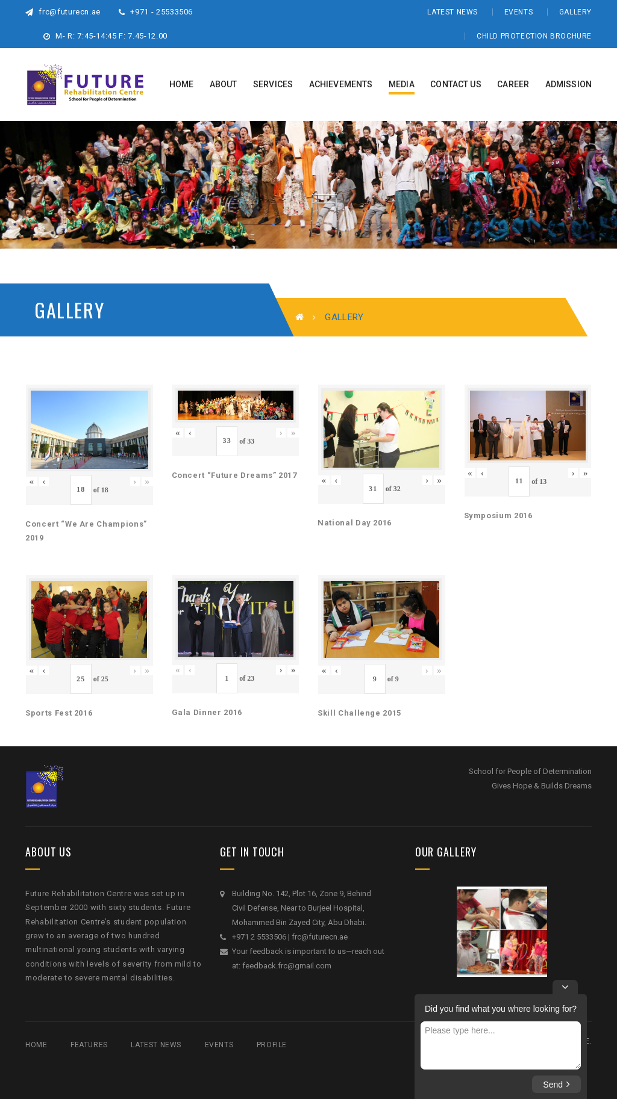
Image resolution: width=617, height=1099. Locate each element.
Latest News (452, 12)
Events (518, 12)
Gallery (575, 12)
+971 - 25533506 (156, 11)
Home (36, 1045)
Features (89, 1045)
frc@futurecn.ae (63, 11)
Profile (272, 1045)
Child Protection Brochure (534, 36)
